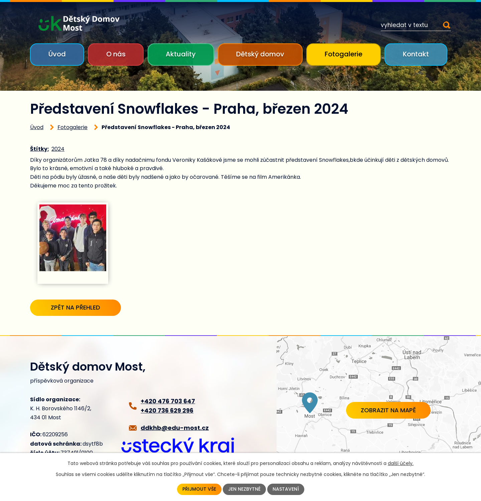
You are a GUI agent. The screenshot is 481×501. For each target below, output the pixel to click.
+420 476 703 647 (168, 401)
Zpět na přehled (76, 308)
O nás (116, 54)
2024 (57, 149)
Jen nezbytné (244, 489)
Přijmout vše (199, 489)
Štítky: (39, 149)
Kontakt (416, 54)
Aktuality (181, 54)
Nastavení (286, 489)
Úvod (57, 54)
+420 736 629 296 (167, 411)
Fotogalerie (343, 54)
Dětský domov (260, 54)
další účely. (401, 463)
